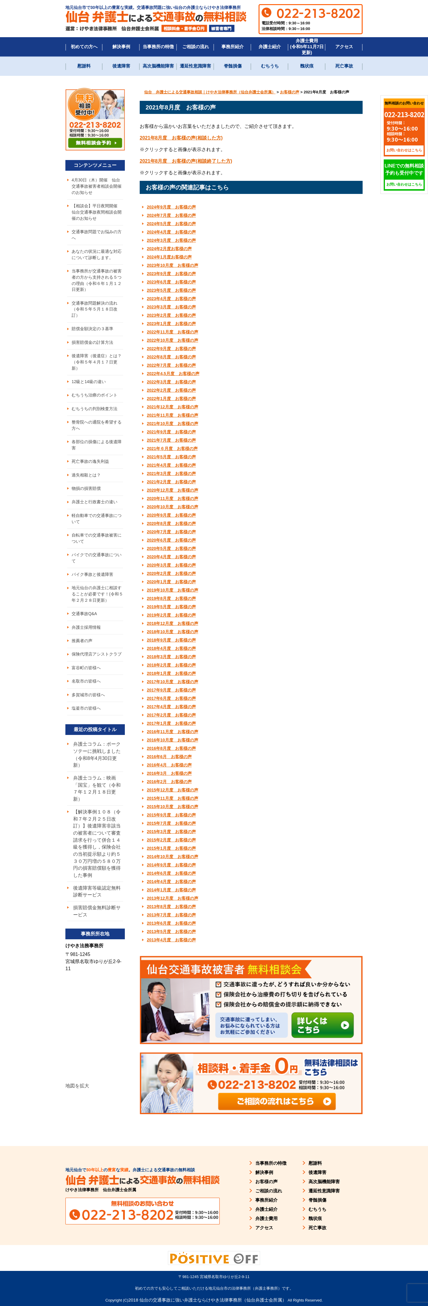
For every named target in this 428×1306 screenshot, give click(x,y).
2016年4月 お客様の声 (169, 765)
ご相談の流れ (195, 46)
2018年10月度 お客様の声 (172, 631)
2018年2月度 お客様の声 (171, 665)
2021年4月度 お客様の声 (171, 465)
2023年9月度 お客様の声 (171, 273)
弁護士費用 (266, 1218)
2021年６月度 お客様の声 (172, 448)
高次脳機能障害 (158, 65)
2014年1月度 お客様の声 (171, 890)
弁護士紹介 (270, 46)
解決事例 (121, 46)
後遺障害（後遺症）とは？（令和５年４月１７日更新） (97, 364)
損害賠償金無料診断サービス (97, 920)
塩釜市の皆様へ (86, 715)
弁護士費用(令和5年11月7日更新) (307, 46)
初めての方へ (84, 46)
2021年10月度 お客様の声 (172, 423)
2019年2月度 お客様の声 (171, 615)
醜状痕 (307, 65)
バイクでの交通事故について (97, 563)
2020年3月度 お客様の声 (171, 565)
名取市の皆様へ (86, 688)
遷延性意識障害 (195, 65)
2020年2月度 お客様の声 (171, 573)
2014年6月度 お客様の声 (171, 873)
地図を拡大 (77, 1095)
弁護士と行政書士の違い (94, 506)
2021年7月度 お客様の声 (171, 440)
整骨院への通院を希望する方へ (97, 428)
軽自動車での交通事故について (97, 523)
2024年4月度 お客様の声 (171, 232)
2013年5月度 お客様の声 (171, 931)
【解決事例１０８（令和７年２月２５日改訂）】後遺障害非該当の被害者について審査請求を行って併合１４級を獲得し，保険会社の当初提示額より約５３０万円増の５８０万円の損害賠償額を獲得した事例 (97, 852)
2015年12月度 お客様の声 (172, 790)
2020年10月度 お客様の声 (172, 506)
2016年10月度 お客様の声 (172, 740)
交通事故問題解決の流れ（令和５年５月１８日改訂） (94, 311)
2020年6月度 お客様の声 (171, 540)
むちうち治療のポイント (94, 398)
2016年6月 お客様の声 (169, 756)
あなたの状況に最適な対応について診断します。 (97, 255)
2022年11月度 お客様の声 (172, 332)
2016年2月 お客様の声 (169, 781)
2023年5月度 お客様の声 (171, 290)
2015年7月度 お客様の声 (171, 823)
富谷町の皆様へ (86, 674)
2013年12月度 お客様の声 (172, 898)
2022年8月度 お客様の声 (171, 357)
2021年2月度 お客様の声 (171, 481)
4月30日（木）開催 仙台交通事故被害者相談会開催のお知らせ (97, 186)
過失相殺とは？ (86, 479)
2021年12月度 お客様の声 (172, 407)
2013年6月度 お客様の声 (171, 923)
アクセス (344, 46)
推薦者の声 (82, 647)
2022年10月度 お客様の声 (172, 340)
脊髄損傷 (233, 65)
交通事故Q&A (84, 619)
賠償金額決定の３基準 (92, 331)
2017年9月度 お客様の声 (171, 690)
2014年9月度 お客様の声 (171, 865)
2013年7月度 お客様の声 (171, 915)
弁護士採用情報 (86, 633)
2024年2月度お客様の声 (169, 248)
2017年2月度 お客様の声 (171, 715)
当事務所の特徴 (158, 46)
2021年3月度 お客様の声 (171, 473)
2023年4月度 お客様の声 (171, 298)
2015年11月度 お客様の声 (172, 798)
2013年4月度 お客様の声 (171, 939)
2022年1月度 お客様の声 (171, 398)
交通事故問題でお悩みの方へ (97, 235)
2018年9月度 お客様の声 (171, 640)
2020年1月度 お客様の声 (171, 581)
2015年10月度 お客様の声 (172, 806)
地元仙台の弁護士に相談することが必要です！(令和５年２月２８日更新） (97, 600)
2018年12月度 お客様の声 (172, 623)
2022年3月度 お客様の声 (171, 382)
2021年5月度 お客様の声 (171, 456)
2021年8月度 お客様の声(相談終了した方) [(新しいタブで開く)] (186, 161)
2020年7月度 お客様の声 (171, 531)
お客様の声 (266, 1181)
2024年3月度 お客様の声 (171, 240)
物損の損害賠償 (86, 492)
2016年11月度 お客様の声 (172, 731)
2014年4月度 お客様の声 (171, 881)
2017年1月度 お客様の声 (171, 723)
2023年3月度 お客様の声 (171, 307)
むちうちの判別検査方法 (94, 412)
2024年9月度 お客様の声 (171, 207)
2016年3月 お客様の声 (169, 773)
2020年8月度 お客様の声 (171, 523)
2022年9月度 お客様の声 (171, 348)
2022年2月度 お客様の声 (171, 390)
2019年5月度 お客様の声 (171, 606)
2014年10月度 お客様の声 (172, 856)
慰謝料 (84, 65)
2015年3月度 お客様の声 (171, 831)
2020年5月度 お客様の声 (171, 548)
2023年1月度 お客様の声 (171, 323)
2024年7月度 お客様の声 (171, 215)
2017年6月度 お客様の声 (171, 698)
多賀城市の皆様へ (88, 702)
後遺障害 (121, 65)
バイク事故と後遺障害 (92, 580)
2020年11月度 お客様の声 (172, 498)
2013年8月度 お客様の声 (171, 906)
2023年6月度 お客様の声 (171, 282)
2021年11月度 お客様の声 (172, 415)
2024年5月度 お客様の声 (171, 223)
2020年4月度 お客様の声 (171, 556)
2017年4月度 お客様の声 (171, 706)
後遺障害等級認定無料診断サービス (97, 900)
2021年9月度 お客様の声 (171, 431)
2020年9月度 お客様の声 (171, 515)
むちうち (270, 65)
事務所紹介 (232, 46)
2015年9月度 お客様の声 (171, 815)
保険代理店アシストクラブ (97, 661)
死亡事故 (344, 65)
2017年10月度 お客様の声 (172, 681)
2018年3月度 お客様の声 (171, 656)
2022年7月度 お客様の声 (171, 365)
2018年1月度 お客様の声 (171, 673)
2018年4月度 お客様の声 (171, 648)
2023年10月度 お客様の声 (172, 265)
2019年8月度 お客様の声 (171, 598)
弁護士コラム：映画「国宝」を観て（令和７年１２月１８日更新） (97, 796)
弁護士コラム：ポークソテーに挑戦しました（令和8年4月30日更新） (97, 762)
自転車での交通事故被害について (97, 543)
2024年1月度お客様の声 (169, 257)
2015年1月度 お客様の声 (171, 848)
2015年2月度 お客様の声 (171, 840)
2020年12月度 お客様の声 (172, 490)
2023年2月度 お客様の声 (171, 315)
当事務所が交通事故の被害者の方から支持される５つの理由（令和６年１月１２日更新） (97, 282)
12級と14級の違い (89, 384)
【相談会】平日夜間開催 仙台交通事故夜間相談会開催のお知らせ (97, 212)
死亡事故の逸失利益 (90, 465)
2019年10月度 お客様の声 (172, 590)
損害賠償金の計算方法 (92, 344)
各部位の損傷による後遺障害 (97, 448)
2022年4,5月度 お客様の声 (173, 373)
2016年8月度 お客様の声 (171, 748)
